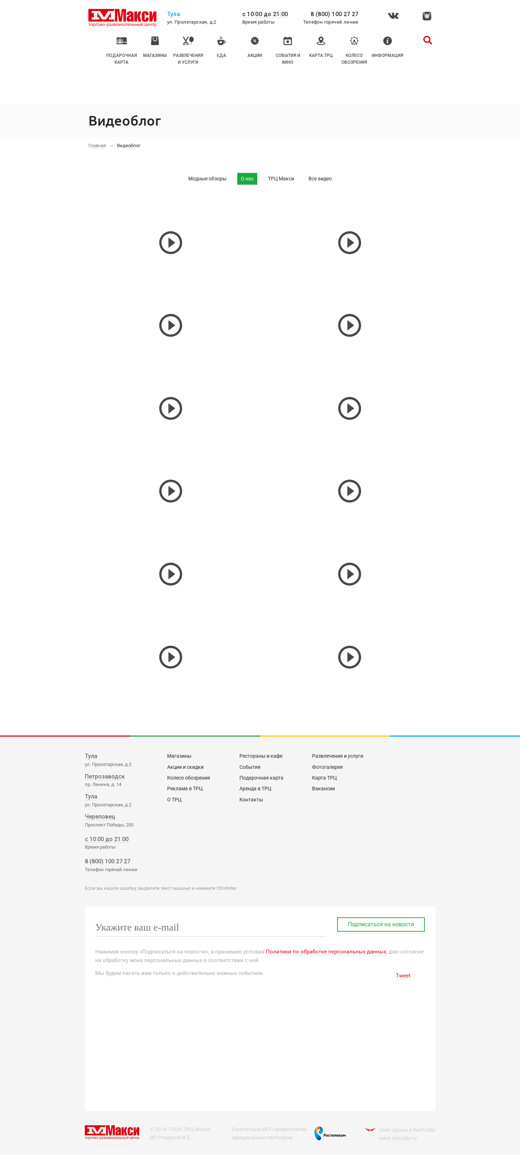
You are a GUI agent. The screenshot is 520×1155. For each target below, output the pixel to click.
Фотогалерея (327, 767)
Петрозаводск (105, 776)
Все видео (320, 178)
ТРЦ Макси (281, 178)
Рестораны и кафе (260, 756)
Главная (97, 145)
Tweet (403, 975)
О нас (247, 178)
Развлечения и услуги (337, 756)
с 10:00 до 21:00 (265, 14)
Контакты (251, 799)
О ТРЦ (174, 799)
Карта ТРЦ (324, 778)
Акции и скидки (185, 767)
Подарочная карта (261, 778)
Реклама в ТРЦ (185, 788)
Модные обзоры (207, 178)
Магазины (179, 756)
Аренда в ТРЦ (255, 788)
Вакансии (323, 788)
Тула (91, 756)
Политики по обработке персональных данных (326, 951)
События (250, 767)
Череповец (100, 816)
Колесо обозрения (188, 778)
